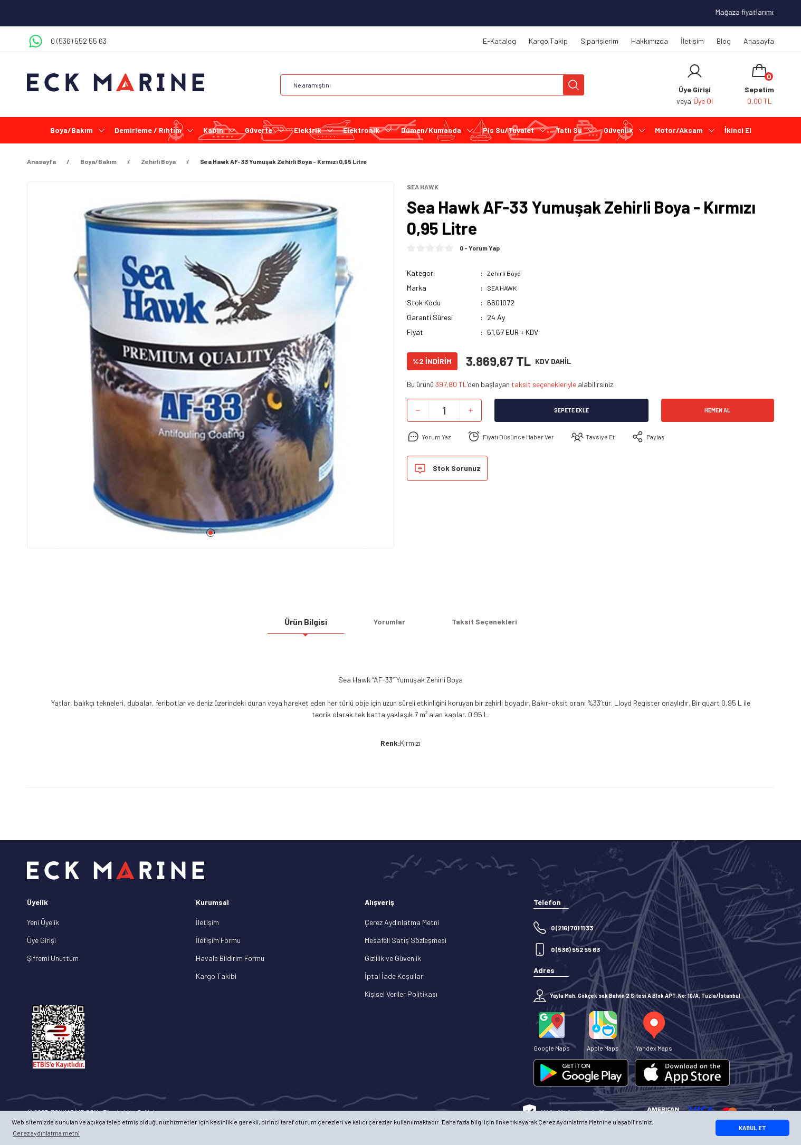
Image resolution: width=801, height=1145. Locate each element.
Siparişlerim (599, 40)
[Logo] (115, 82)
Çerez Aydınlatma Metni (402, 922)
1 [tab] (210, 532)
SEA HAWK (504, 288)
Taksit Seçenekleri (484, 625)
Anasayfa (758, 40)
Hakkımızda (649, 40)
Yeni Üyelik (43, 922)
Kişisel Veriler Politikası (401, 993)
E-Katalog (499, 40)
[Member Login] (694, 71)
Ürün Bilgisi (305, 625)
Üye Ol (703, 101)
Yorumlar (389, 625)
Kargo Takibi (216, 975)
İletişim (692, 40)
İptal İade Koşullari (395, 975)
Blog (724, 40)
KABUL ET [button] (752, 1127)
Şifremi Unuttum (53, 958)
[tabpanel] (210, 369)
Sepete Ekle (571, 411)
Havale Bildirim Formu (230, 958)
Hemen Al (717, 411)
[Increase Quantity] (470, 411)
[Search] (432, 84)
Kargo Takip (548, 40)
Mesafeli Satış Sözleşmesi (405, 940)
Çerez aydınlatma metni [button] (46, 1133)
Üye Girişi (41, 940)
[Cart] (759, 85)
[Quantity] (444, 411)
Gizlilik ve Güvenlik (393, 958)
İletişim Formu (218, 940)
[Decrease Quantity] (417, 411)
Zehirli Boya (505, 274)
